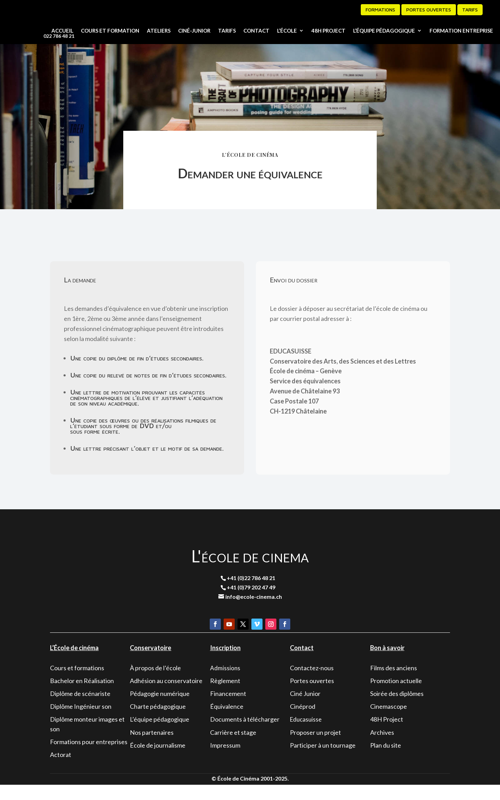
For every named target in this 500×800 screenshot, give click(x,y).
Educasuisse (306, 734)
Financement (228, 708)
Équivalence (226, 721)
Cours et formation (110, 30)
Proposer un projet (315, 747)
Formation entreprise (461, 30)
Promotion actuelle (396, 695)
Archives (382, 747)
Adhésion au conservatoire (166, 695)
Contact (256, 30)
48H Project (328, 30)
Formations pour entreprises (88, 756)
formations (380, 9)
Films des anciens (393, 683)
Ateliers (158, 30)
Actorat (60, 769)
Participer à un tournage (323, 760)
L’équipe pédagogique (384, 30)
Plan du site (385, 760)
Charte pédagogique (158, 721)
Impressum (225, 760)
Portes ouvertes (428, 9)
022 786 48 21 (58, 36)
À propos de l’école (155, 683)
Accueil (62, 30)
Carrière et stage (233, 747)
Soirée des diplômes (397, 708)
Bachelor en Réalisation (82, 695)
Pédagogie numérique (160, 708)
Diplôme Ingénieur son (80, 721)
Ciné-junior (194, 30)
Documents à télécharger (245, 734)
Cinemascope (388, 721)
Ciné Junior (305, 708)
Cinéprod (302, 721)
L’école (287, 30)
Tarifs (470, 9)
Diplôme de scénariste (80, 708)
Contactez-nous (312, 683)
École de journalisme (157, 760)
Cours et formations (77, 683)
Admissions (225, 683)
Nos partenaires (152, 747)
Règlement (225, 695)
